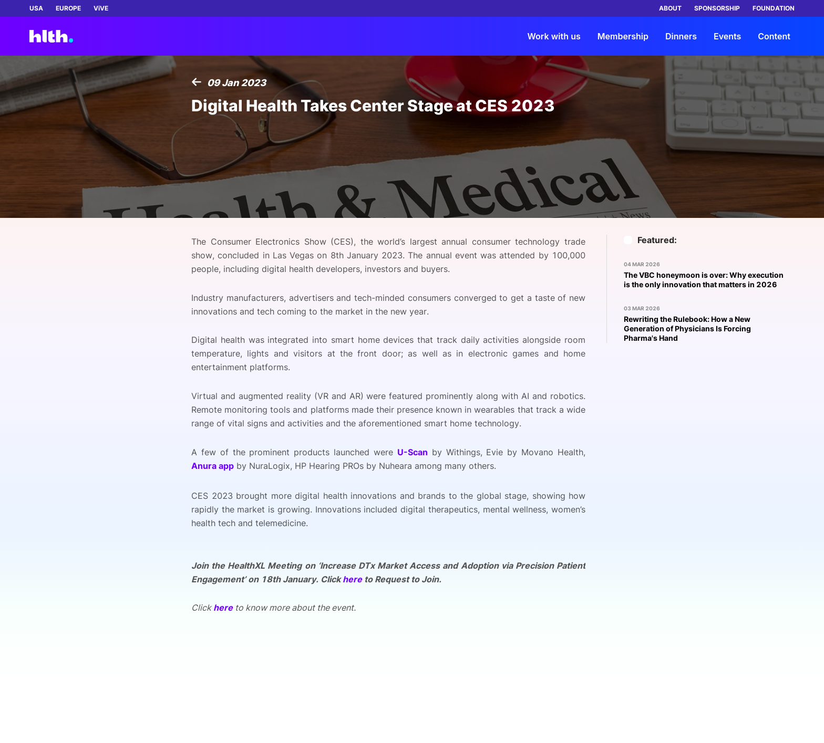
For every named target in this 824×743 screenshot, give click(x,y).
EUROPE (68, 8)
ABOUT (670, 8)
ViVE (101, 8)
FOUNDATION (774, 8)
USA (36, 8)
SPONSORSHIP (717, 8)
